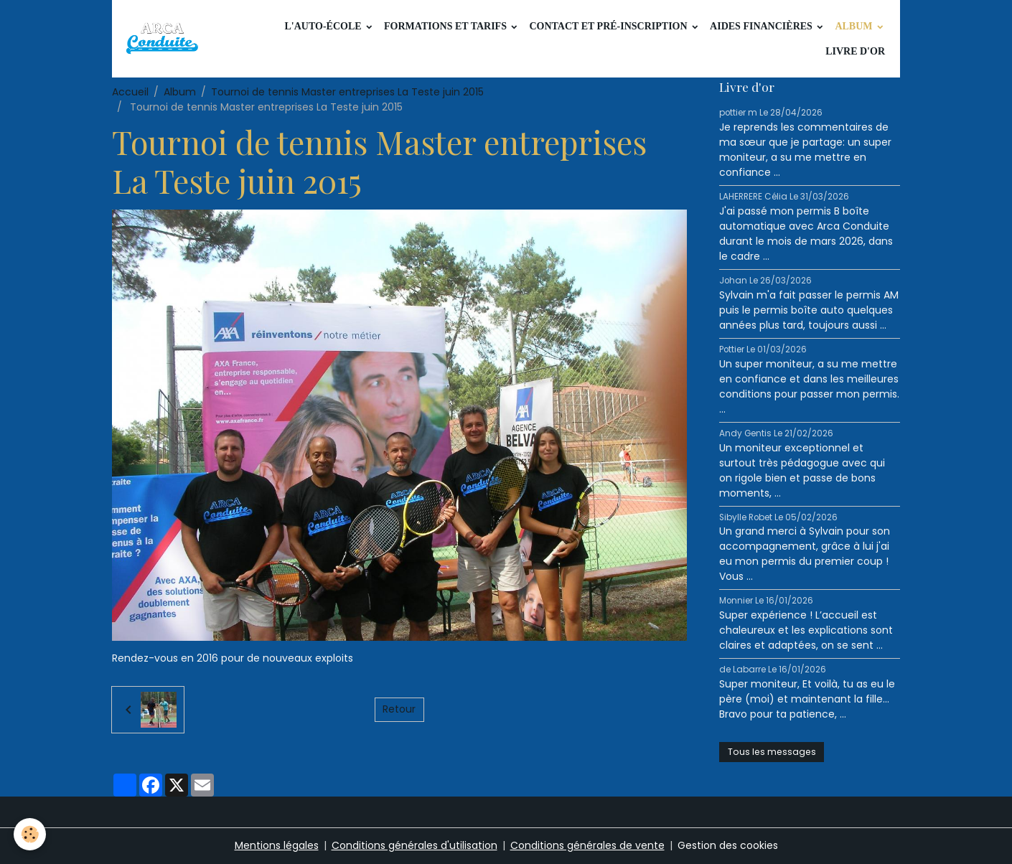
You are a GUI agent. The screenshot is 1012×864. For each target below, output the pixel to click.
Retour (399, 709)
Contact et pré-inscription (609, 26)
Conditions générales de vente (587, 845)
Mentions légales (277, 845)
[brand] (164, 38)
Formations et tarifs (446, 26)
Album (855, 26)
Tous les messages (772, 752)
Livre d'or (855, 51)
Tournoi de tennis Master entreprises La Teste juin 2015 (347, 92)
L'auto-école (324, 26)
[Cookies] (30, 834)
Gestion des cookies (728, 845)
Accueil (130, 92)
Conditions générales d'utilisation (414, 845)
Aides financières (762, 26)
